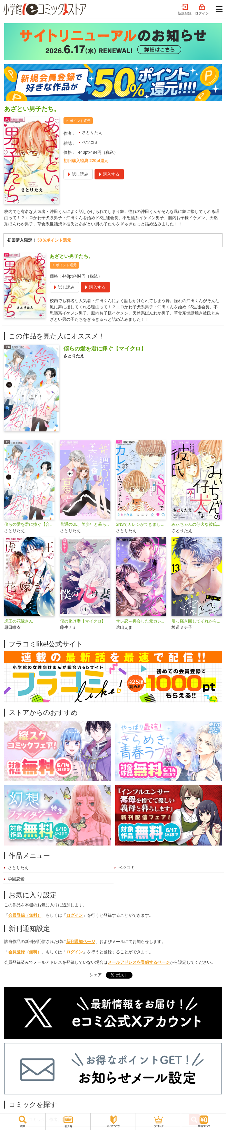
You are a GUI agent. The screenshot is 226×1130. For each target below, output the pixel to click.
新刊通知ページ (80, 941)
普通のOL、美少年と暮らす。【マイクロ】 (85, 524)
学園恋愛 (16, 879)
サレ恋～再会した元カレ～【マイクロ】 (141, 621)
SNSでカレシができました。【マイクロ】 (141, 524)
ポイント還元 (80, 121)
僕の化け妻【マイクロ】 (83, 621)
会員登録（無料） (24, 915)
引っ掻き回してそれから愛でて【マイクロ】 (196, 621)
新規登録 (184, 10)
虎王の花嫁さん (18, 621)
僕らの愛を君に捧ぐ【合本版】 (29, 524)
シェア (95, 974)
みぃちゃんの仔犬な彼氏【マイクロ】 (196, 524)
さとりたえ (92, 132)
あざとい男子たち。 (71, 256)
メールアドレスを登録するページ (139, 962)
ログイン (202, 10)
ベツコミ (90, 142)
